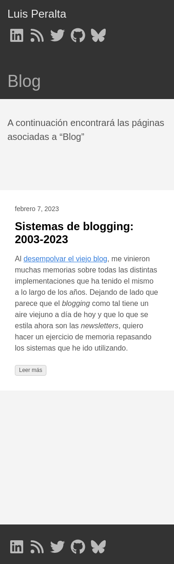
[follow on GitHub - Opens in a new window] (78, 32)
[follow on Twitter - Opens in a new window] (57, 32)
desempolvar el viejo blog (66, 259)
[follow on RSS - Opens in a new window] (37, 32)
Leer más (30, 370)
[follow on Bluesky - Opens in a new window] (98, 32)
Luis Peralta (36, 13)
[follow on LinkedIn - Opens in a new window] (16, 32)
